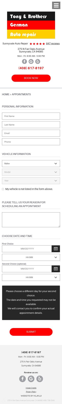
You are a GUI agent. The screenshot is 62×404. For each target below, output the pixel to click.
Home (5, 94)
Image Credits (31, 388)
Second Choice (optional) (14, 264)
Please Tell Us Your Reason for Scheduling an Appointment (23, 204)
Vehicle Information (16, 154)
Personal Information (17, 106)
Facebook (24, 61)
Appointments (21, 94)
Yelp (37, 61)
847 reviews (53, 43)
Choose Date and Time (17, 236)
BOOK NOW (31, 78)
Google (31, 61)
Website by (31, 396)
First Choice (7, 244)
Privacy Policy (31, 392)
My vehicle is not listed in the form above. (29, 189)
